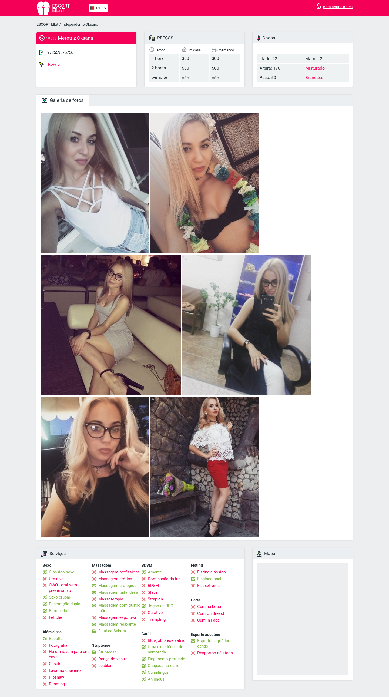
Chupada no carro (164, 665)
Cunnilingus (158, 672)
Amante (155, 572)
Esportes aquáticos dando (215, 643)
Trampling (157, 619)
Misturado (315, 68)
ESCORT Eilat (47, 24)
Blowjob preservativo (167, 640)
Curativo (155, 612)
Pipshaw (56, 677)
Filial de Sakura (112, 631)
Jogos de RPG (160, 605)
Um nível (57, 578)
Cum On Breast (210, 613)
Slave (152, 592)
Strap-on (155, 599)
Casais (55, 663)
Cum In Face (208, 620)
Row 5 (49, 64)
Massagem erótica (115, 578)
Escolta (56, 638)
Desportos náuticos (215, 652)
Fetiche (55, 617)
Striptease (107, 652)
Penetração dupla (64, 604)
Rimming (57, 684)
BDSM (153, 585)
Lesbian (105, 665)
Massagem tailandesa (118, 592)
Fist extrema (208, 585)
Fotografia (58, 645)
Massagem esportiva (117, 617)
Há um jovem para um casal (69, 654)
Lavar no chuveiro (65, 670)
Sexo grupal (59, 597)
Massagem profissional (119, 572)
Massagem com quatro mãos (119, 608)
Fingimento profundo (166, 658)
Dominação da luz (164, 578)
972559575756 (60, 52)
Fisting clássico (211, 572)
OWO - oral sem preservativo (63, 588)
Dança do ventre (113, 658)
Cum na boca (209, 606)
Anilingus (156, 679)
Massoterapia (110, 599)
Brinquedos (59, 610)
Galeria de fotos (62, 100)
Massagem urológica (117, 585)
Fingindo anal (209, 578)
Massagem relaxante (117, 624)
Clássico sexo (62, 572)
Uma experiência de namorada (165, 649)
